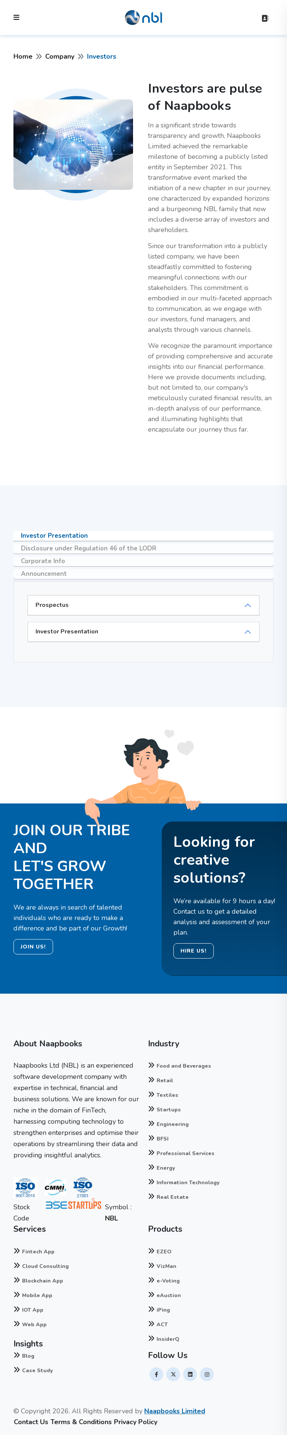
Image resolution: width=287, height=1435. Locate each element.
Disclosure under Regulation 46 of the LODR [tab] (88, 548)
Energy (166, 1168)
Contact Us (31, 1421)
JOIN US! (33, 946)
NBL (111, 1218)
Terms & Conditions (81, 1421)
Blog (28, 1356)
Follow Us (168, 1355)
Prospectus (52, 605)
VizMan (166, 1266)
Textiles (167, 1095)
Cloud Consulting (45, 1266)
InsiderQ (168, 1339)
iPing (163, 1310)
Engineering (173, 1124)
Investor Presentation (67, 631)
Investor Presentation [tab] (54, 535)
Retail (165, 1080)
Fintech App (38, 1251)
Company (59, 56)
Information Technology (188, 1182)
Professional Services (186, 1153)
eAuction (169, 1295)
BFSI (163, 1138)
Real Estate (173, 1197)
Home (23, 56)
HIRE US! (193, 950)
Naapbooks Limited (174, 1411)
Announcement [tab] (44, 574)
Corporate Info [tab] (43, 561)
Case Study (37, 1370)
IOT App (32, 1310)
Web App (34, 1324)
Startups (169, 1109)
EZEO (164, 1251)
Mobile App (37, 1295)
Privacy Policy (135, 1421)
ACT (162, 1324)
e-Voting (168, 1280)
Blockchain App (42, 1280)
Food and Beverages (184, 1066)
